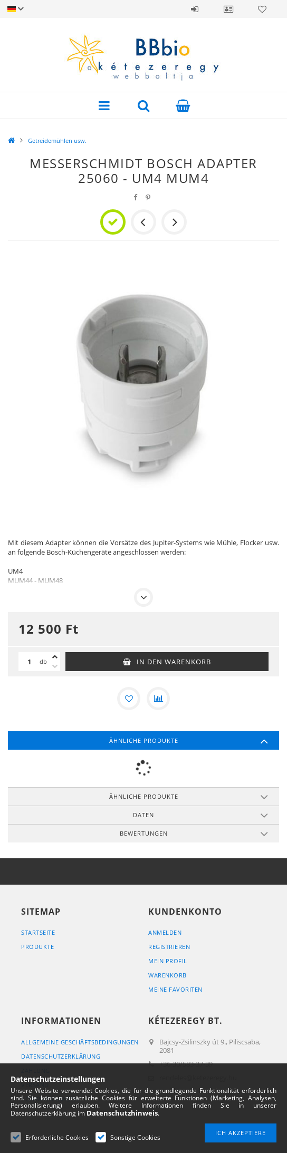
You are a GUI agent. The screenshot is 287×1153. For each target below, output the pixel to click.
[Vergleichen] (158, 698)
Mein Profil (167, 961)
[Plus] (55, 657)
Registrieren (169, 947)
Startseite (38, 932)
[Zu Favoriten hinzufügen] (128, 698)
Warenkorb (167, 975)
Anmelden (195, 9)
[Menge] (29, 661)
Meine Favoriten (175, 989)
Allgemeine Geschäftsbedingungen (80, 1042)
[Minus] (55, 666)
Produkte (37, 947)
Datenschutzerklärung (60, 1056)
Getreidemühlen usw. (57, 140)
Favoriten (262, 9)
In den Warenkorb (174, 661)
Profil (228, 9)
